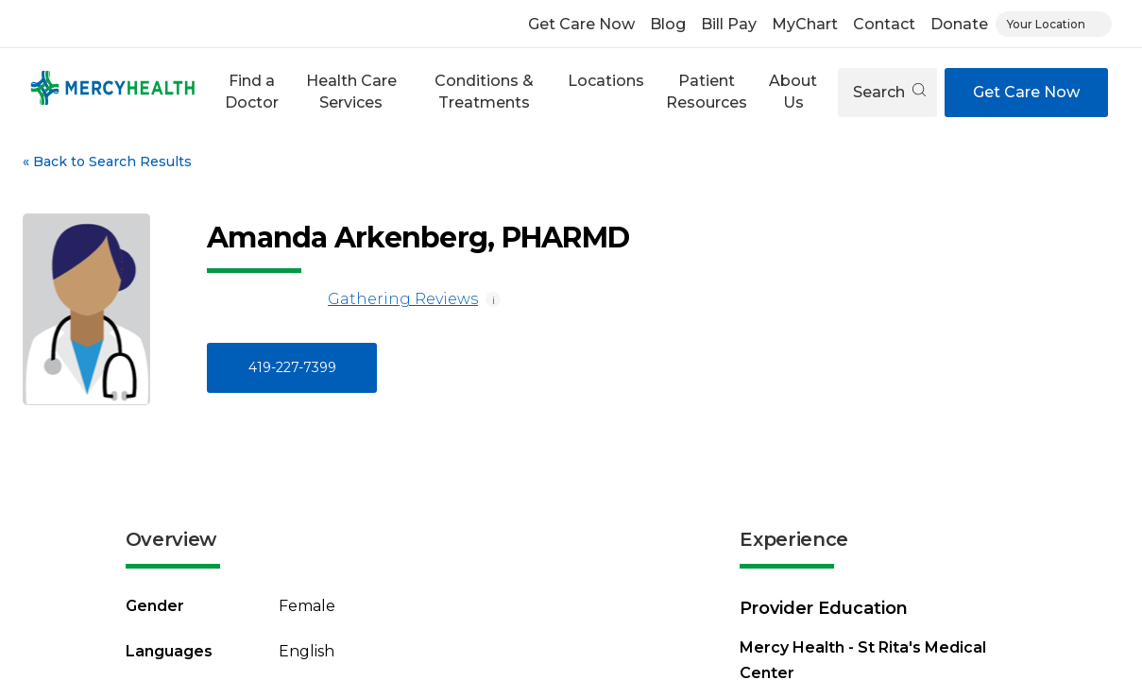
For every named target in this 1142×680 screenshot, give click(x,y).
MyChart (805, 24)
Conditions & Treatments (484, 91)
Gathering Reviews (342, 299)
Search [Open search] (889, 92)
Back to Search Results (107, 161)
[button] (251, 92)
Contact (884, 24)
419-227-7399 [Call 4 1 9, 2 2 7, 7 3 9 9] (292, 367)
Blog (668, 24)
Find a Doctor (252, 91)
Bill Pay (729, 24)
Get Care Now (581, 24)
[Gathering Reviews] (263, 299)
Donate (959, 24)
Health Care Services (351, 91)
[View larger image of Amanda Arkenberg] (86, 309)
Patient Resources (706, 91)
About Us (793, 91)
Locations (606, 81)
